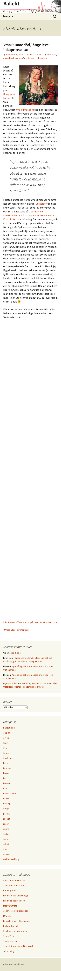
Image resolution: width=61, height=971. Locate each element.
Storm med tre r (11, 941)
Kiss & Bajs (15, 652)
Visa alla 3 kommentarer (17, 629)
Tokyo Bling (8, 951)
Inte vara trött (10, 905)
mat (5, 788)
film (5, 747)
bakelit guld (9, 727)
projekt (6, 813)
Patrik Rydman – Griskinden (16, 920)
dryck (6, 737)
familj (5, 742)
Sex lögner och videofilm (15, 931)
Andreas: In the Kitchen (14, 880)
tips (5, 849)
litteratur (7, 783)
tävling (6, 833)
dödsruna (51, 54)
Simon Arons (9, 936)
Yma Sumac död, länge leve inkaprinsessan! (26, 47)
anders (43, 57)
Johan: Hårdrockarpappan (15, 910)
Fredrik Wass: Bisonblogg (15, 895)
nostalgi (7, 803)
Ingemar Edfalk (10, 683)
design (6, 732)
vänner (6, 854)
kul (4, 778)
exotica (18, 57)
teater (6, 839)
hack (5, 763)
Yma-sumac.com (25, 109)
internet (7, 768)
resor (38, 54)
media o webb (10, 793)
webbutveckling (11, 859)
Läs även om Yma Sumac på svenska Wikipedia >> (30, 622)
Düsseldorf (42, 203)
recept (6, 818)
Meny (6, 16)
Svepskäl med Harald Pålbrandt (18, 946)
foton (6, 753)
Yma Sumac (28, 57)
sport (6, 828)
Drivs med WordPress (13, 964)
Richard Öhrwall (10, 925)
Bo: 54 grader (9, 890)
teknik (6, 844)
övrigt (6, 808)
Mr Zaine (7, 915)
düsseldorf (8, 57)
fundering (8, 758)
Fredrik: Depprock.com (14, 900)
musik (32, 54)
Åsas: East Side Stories (14, 885)
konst (6, 773)
